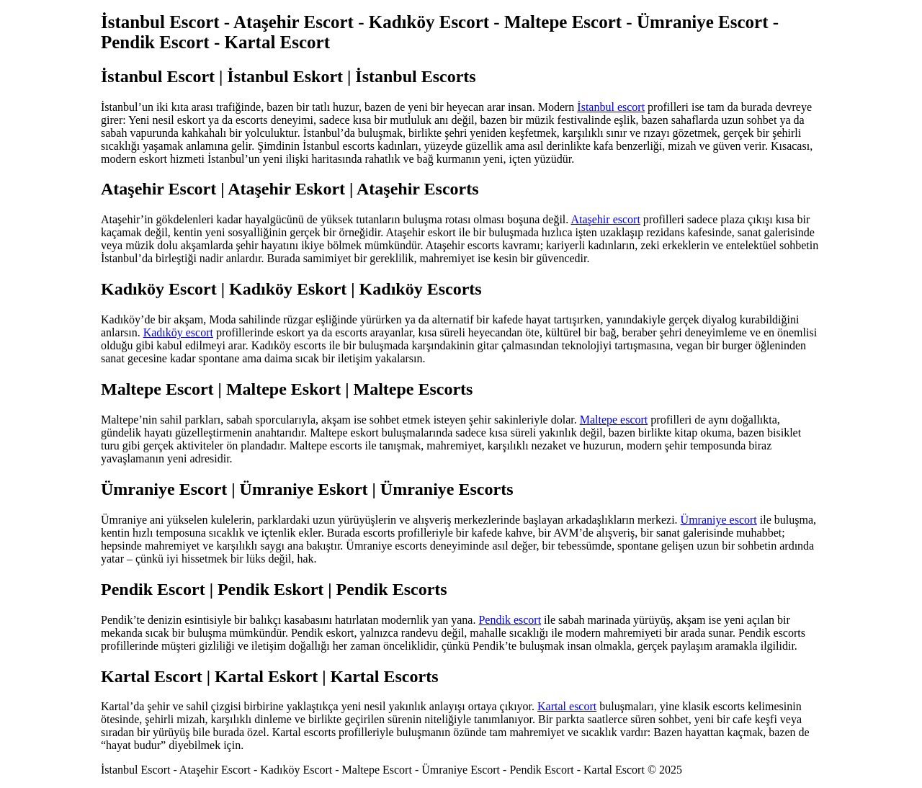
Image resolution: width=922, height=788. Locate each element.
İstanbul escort (611, 107)
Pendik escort (509, 620)
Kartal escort (566, 706)
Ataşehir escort (605, 219)
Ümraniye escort (719, 520)
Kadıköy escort (178, 332)
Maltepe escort (614, 419)
